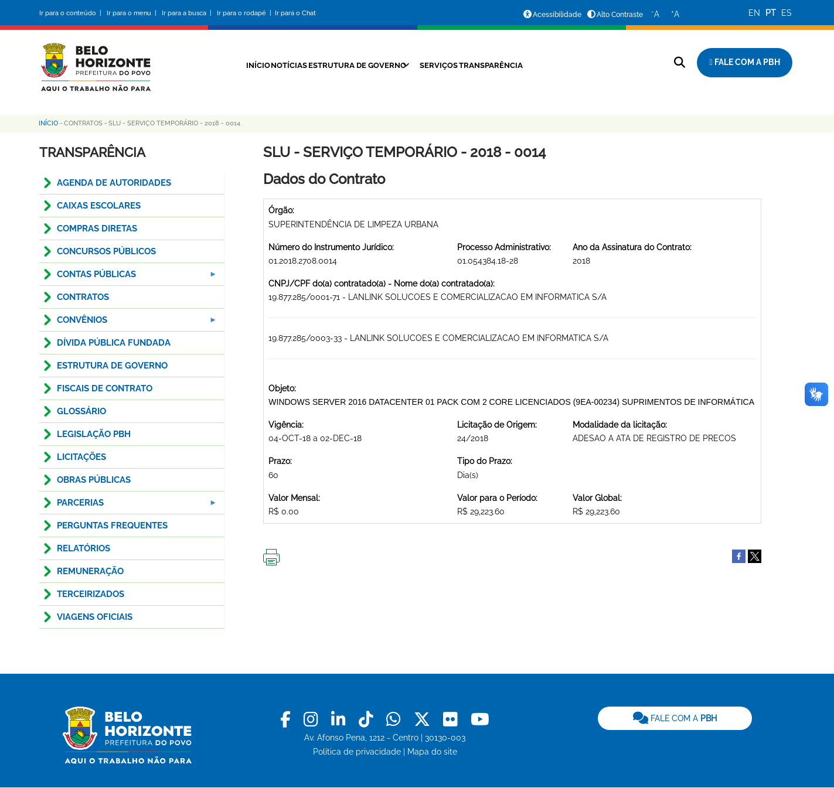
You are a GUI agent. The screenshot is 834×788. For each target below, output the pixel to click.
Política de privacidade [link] (357, 751)
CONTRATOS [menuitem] (83, 297)
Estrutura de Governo (352, 65)
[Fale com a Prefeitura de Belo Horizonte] (744, 62)
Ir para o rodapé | (245, 13)
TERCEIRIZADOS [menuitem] (90, 594)
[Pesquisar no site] (679, 62)
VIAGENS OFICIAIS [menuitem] (94, 617)
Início (231, 65)
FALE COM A (675, 718)
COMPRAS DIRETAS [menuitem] (97, 228)
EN (754, 13)
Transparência (509, 65)
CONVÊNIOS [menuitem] (129, 323)
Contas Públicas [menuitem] (129, 277)
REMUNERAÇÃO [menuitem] (90, 571)
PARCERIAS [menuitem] (129, 505)
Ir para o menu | (132, 13)
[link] (287, 719)
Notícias (272, 65)
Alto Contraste (620, 15)
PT (770, 13)
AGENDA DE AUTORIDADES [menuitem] (114, 183)
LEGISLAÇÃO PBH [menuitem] (94, 434)
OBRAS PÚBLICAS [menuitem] (94, 480)
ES (786, 13)
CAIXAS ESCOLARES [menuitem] (99, 205)
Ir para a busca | (187, 13)
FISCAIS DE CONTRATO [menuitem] (104, 388)
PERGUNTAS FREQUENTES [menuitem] (112, 525)
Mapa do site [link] (432, 751)
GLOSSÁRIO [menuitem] (81, 411)
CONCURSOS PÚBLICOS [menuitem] (106, 251)
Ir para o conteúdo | (72, 13)
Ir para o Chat (295, 13)
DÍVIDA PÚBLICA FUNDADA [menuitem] (114, 342)
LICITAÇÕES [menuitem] (81, 457)
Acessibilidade (557, 15)
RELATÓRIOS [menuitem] (83, 548)
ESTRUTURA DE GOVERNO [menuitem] (112, 365)
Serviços (446, 65)
